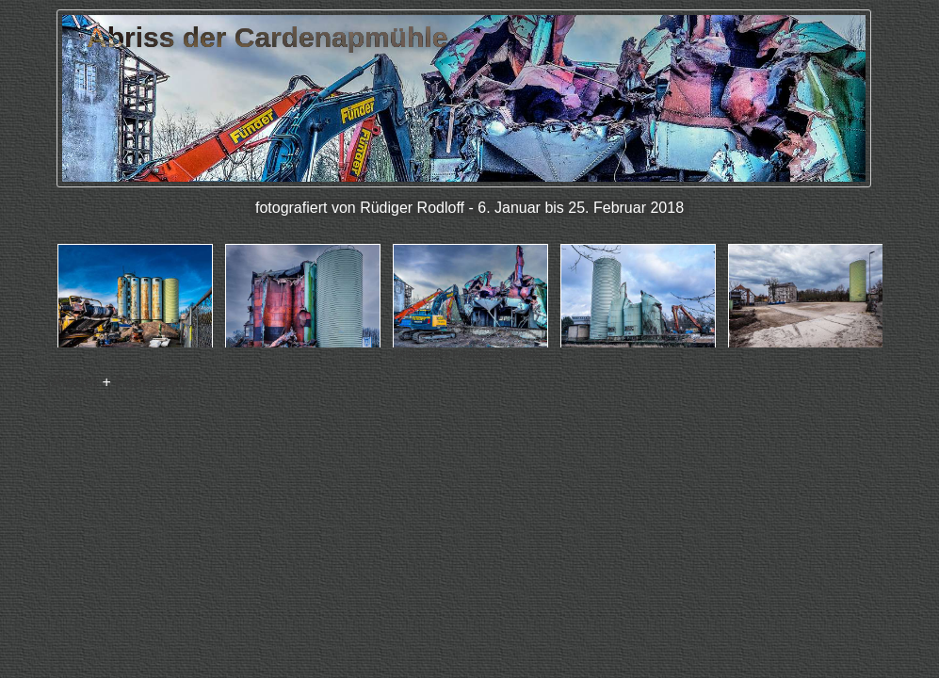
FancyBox (150, 382)
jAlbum (72, 382)
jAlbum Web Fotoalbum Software (469, 354)
